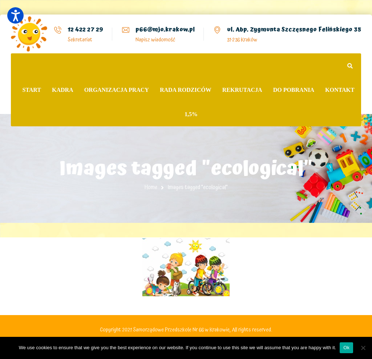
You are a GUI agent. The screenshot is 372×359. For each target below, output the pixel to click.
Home (151, 187)
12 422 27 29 (85, 29)
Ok (346, 347)
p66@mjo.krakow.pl (165, 29)
